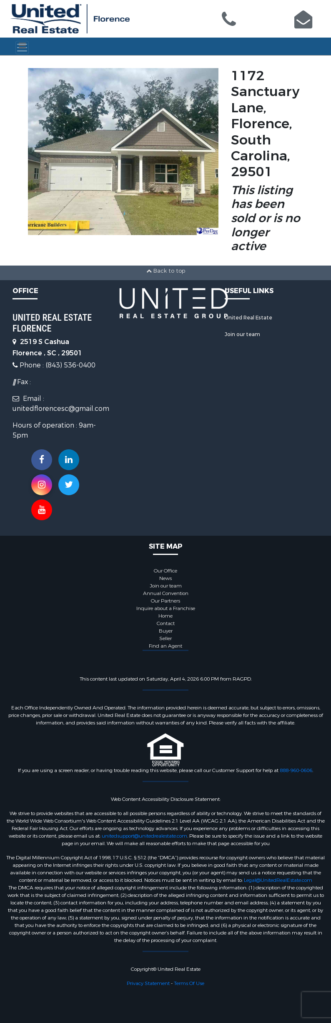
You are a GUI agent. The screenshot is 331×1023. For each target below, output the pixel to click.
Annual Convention (165, 593)
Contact (166, 623)
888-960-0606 (296, 770)
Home (165, 616)
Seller (165, 638)
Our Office (165, 570)
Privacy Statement (148, 983)
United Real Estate (248, 317)
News (165, 578)
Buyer (166, 631)
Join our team (242, 334)
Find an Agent (165, 646)
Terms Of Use (189, 983)
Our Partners (165, 601)
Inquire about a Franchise (165, 608)
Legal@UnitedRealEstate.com (278, 880)
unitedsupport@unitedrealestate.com (144, 836)
